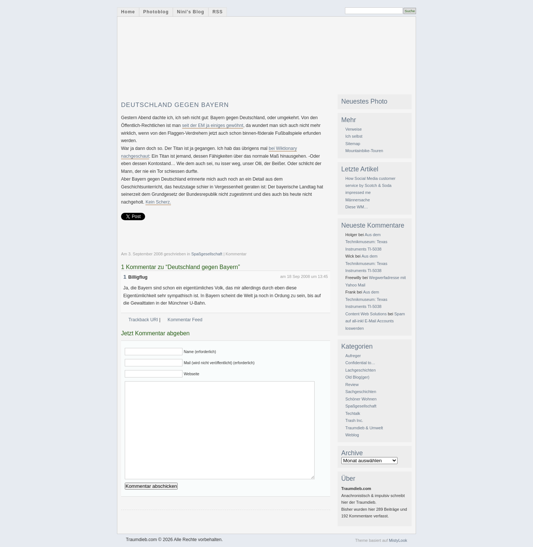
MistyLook (398, 540)
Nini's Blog (190, 11)
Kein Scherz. (158, 202)
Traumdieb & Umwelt (364, 428)
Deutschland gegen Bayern (175, 104)
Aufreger (353, 355)
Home (128, 11)
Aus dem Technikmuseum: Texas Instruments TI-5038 (366, 241)
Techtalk (352, 413)
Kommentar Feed (185, 319)
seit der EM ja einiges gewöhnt (213, 125)
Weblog (352, 435)
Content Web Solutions (366, 314)
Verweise (353, 129)
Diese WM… (356, 207)
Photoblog (156, 11)
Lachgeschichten (360, 370)
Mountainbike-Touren (364, 150)
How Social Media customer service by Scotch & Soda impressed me (370, 185)
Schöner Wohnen (360, 399)
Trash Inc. (354, 420)
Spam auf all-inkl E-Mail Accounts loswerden (375, 321)
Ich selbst (353, 136)
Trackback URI (143, 319)
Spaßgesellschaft (206, 254)
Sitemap (352, 143)
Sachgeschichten (360, 391)
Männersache (357, 200)
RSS (217, 11)
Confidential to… (360, 362)
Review (352, 384)
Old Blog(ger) (357, 377)
